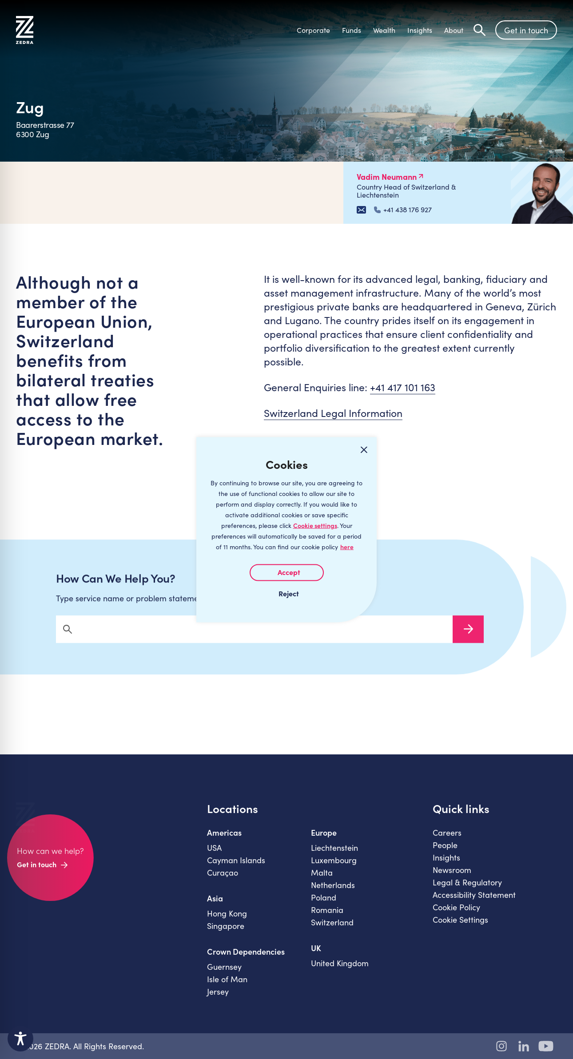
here (347, 546)
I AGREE (287, 572)
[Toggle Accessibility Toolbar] (20, 1038)
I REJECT (286, 592)
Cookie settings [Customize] (315, 525)
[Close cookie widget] (364, 450)
